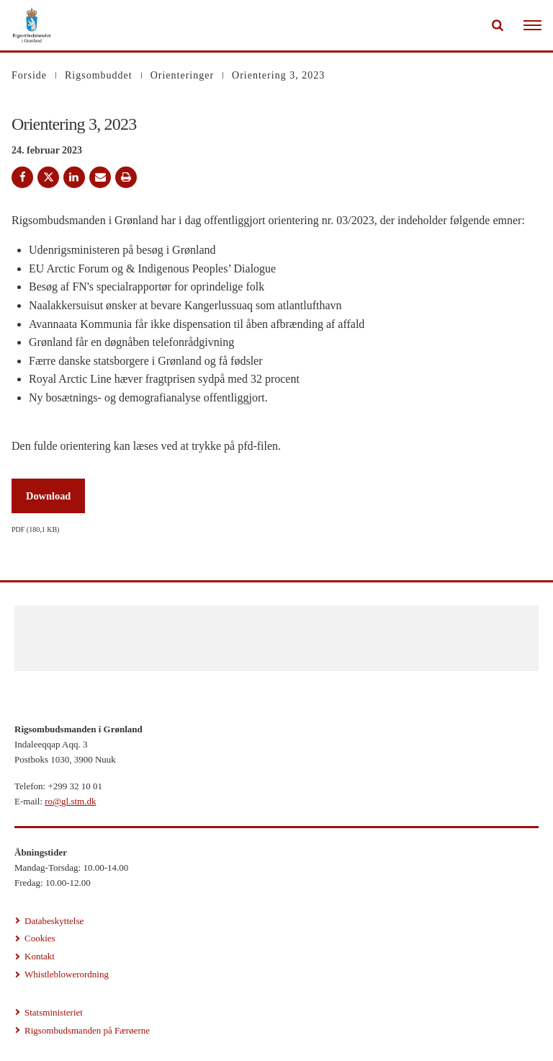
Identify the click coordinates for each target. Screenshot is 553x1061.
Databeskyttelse (54, 920)
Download (48, 496)
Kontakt (39, 956)
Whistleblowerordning (66, 974)
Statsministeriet (53, 1012)
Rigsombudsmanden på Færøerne (87, 1030)
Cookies (39, 938)
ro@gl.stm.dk (70, 801)
